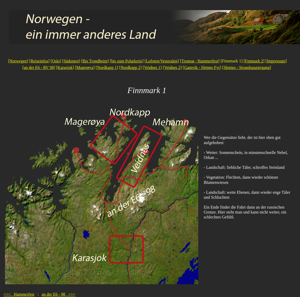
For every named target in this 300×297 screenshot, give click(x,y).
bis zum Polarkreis (126, 61)
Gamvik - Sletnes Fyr (202, 67)
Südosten (71, 61)
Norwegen (18, 61)
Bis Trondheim (95, 61)
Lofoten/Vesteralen (162, 61)
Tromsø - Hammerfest (199, 61)
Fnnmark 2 (254, 61)
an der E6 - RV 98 (39, 67)
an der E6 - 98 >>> (59, 294)
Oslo (56, 61)
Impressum (276, 61)
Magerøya (84, 67)
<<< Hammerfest (19, 294)
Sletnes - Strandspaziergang (247, 67)
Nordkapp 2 (130, 67)
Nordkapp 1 (107, 67)
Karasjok (65, 67)
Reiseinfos (39, 61)
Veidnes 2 (172, 67)
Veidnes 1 (152, 67)
